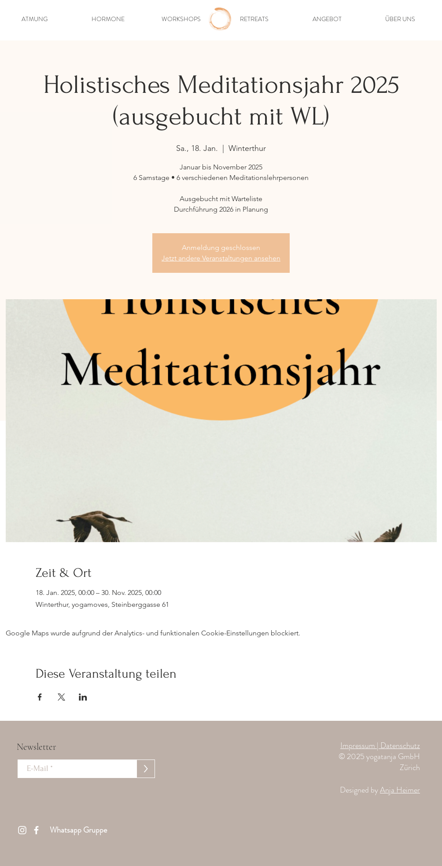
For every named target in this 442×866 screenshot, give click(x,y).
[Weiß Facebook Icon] (36, 830)
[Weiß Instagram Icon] (22, 830)
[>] (145, 769)
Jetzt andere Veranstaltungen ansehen (221, 258)
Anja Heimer (400, 790)
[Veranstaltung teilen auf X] (61, 697)
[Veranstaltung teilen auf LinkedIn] (83, 697)
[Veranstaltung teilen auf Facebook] (40, 697)
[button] (107, 19)
